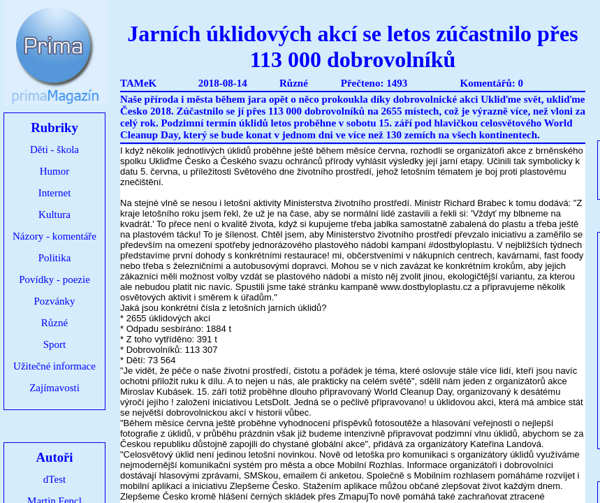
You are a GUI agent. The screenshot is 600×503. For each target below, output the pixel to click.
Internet (54, 192)
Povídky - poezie (54, 279)
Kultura (54, 214)
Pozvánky (54, 301)
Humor (55, 171)
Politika (54, 257)
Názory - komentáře (54, 236)
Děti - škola (54, 149)
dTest (54, 479)
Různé (54, 322)
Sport (54, 344)
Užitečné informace (54, 366)
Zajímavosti (54, 387)
